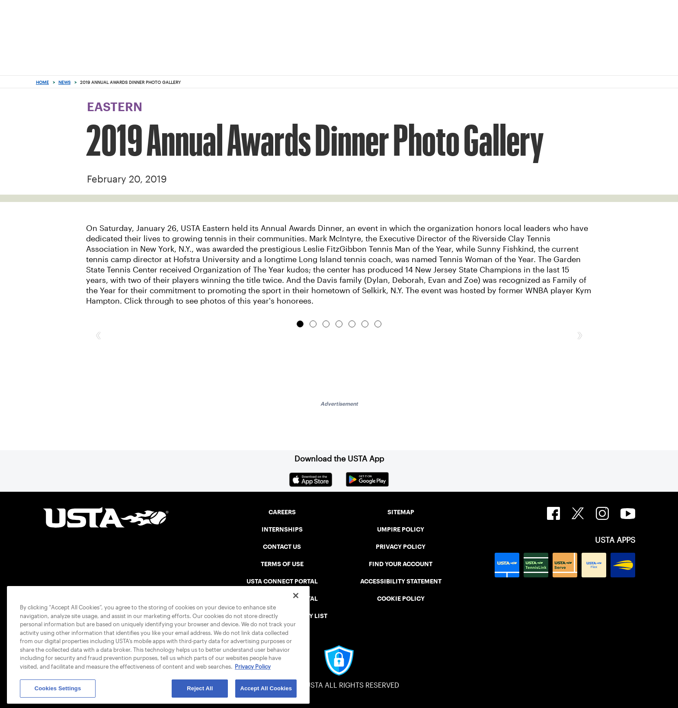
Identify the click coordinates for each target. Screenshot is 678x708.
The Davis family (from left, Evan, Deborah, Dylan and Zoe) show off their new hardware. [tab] (339, 323)
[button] (98, 334)
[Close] (295, 595)
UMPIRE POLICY (400, 529)
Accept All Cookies (266, 688)
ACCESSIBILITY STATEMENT (400, 581)
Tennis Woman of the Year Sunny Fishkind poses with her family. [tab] (377, 323)
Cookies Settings (58, 688)
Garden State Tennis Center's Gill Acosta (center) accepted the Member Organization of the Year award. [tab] (364, 323)
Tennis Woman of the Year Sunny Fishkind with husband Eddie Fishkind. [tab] (300, 323)
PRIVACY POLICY (400, 547)
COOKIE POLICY (401, 598)
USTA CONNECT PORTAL (282, 581)
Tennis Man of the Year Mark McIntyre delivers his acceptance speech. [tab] (313, 323)
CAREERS (282, 512)
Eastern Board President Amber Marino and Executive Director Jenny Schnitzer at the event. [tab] (326, 323)
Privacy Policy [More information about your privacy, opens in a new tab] (253, 666)
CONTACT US (282, 547)
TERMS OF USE (282, 564)
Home (42, 82)
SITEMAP (400, 512)
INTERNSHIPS (282, 529)
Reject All (200, 688)
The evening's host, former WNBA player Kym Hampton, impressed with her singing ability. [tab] (352, 323)
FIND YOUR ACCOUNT (400, 564)
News (64, 82)
